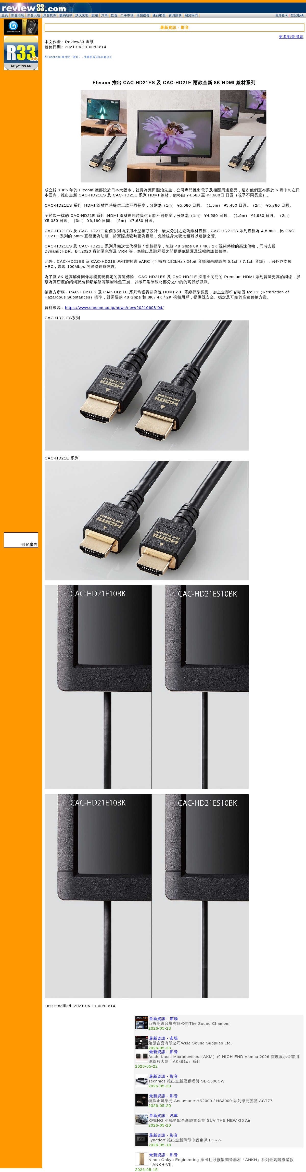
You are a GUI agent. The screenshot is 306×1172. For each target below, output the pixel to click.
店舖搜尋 (143, 15)
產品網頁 (159, 15)
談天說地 (81, 15)
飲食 (114, 15)
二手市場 (127, 15)
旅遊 (95, 15)
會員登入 (281, 15)
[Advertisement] (89, 1050)
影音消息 (17, 15)
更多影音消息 (291, 36)
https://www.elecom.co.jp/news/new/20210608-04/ (114, 307)
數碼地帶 (65, 15)
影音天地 (33, 15)
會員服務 (175, 15)
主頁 (5, 15)
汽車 (104, 15)
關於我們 (191, 15)
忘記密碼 (297, 15)
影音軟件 (49, 15)
